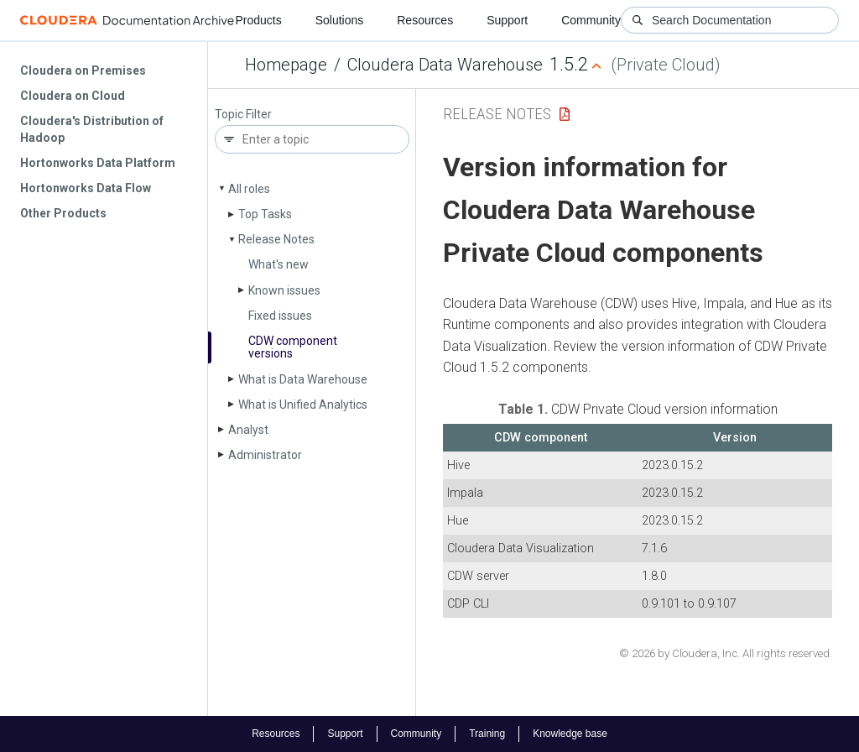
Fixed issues (280, 315)
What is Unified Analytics (302, 404)
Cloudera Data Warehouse (445, 65)
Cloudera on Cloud (72, 95)
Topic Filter (243, 114)
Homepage (286, 65)
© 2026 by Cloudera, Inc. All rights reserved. (725, 653)
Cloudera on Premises (83, 70)
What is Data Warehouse (302, 379)
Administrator (265, 455)
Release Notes (276, 239)
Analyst (248, 429)
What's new (278, 264)
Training (487, 733)
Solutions (339, 20)
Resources (425, 20)
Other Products (63, 213)
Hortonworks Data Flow (85, 188)
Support (507, 20)
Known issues (284, 290)
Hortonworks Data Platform (97, 163)
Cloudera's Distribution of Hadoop (92, 129)
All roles (249, 189)
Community (591, 20)
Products (258, 20)
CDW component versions (292, 347)
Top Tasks (265, 214)
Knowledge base (570, 733)
